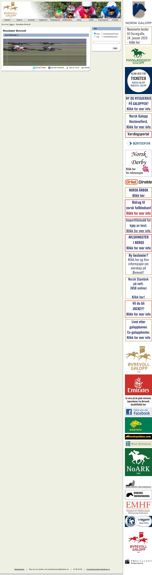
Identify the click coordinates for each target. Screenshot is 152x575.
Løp (97, 37)
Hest (98, 34)
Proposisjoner (103, 20)
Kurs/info (31, 20)
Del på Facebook (57, 68)
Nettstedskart (19, 569)
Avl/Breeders (67, 20)
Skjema (19, 20)
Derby (79, 20)
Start (11, 24)
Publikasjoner (55, 20)
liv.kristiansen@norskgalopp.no (98, 569)
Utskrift (86, 68)
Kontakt (115, 20)
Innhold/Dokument (110, 37)
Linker (91, 20)
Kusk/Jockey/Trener (111, 34)
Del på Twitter (41, 68)
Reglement (43, 20)
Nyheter (7, 20)
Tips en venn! (74, 68)
